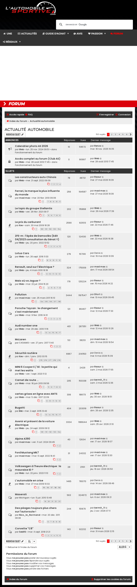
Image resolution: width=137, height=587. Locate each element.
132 (50, 432)
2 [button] (111, 134)
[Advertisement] (68, 73)
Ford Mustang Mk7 (27, 452)
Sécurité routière (26, 353)
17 (59, 333)
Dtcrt (97, 294)
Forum (116, 33)
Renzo (97, 145)
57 (52, 488)
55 (44, 488)
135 (46, 302)
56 (48, 488)
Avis (78, 33)
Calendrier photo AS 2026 (31, 146)
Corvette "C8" (24, 528)
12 (59, 260)
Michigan (24, 497)
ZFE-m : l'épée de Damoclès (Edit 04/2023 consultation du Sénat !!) (37, 237)
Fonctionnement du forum (28, 152)
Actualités (27, 33)
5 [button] (123, 134)
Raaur (97, 176)
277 (50, 360)
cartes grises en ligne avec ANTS (36, 394)
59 (59, 488)
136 (50, 302)
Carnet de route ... (27, 380)
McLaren (20, 339)
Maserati (21, 494)
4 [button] (119, 134)
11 (59, 202)
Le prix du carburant (28, 222)
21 (52, 501)
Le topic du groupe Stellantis (33, 208)
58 (55, 488)
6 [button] (126, 134)
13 (59, 274)
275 (40, 360)
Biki (21, 411)
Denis (97, 253)
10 (57, 202)
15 (53, 333)
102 (50, 229)
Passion (95, 33)
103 (54, 229)
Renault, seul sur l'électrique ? (34, 267)
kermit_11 (99, 379)
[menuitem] (29, 114)
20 (49, 501)
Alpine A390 (22, 438)
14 (49, 333)
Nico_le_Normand (29, 514)
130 (42, 432)
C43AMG (24, 342)
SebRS (22, 531)
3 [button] (115, 134)
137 (55, 302)
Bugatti (20, 407)
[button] (130, 134)
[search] (94, 25)
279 (59, 360)
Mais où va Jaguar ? (28, 280)
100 (42, 229)
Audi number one (26, 325)
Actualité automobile (29, 129)
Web (21, 149)
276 (45, 360)
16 (56, 333)
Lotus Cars (22, 253)
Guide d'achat (54, 33)
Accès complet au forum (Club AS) (37, 158)
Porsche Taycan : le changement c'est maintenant (36, 309)
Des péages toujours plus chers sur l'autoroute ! (36, 509)
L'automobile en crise (29, 480)
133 (54, 432)
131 (46, 432)
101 (46, 229)
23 (59, 501)
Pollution (21, 294)
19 (45, 501)
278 (54, 360)
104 (59, 229)
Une (7, 33)
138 (59, 302)
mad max (24, 197)
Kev (21, 225)
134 (42, 302)
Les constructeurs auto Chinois (35, 177)
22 (56, 501)
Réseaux (10, 41)
